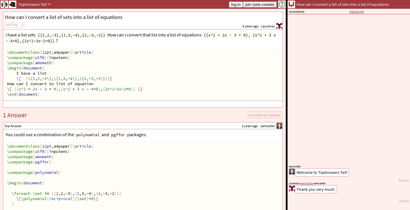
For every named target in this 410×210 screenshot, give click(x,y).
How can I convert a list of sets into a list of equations (63, 17)
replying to (306, 183)
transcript (357, 11)
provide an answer (265, 115)
